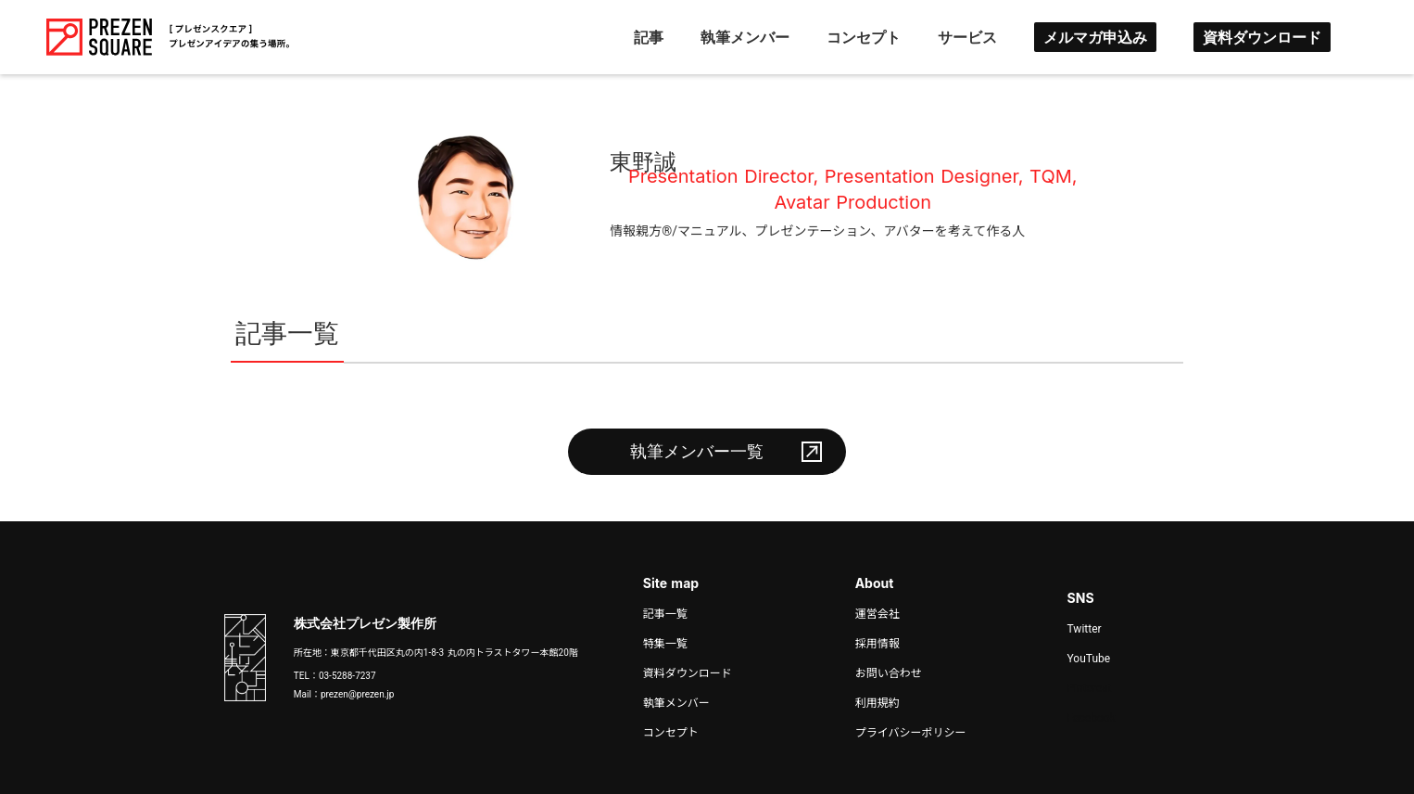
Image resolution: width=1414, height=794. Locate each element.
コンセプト (864, 37)
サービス (967, 37)
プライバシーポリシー (910, 732)
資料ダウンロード (1262, 37)
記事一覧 (665, 614)
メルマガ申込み (1095, 37)
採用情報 (877, 643)
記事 (648, 37)
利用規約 (877, 703)
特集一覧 (665, 643)
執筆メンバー (745, 37)
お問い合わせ (888, 673)
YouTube (1089, 658)
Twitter (1084, 628)
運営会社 (877, 614)
